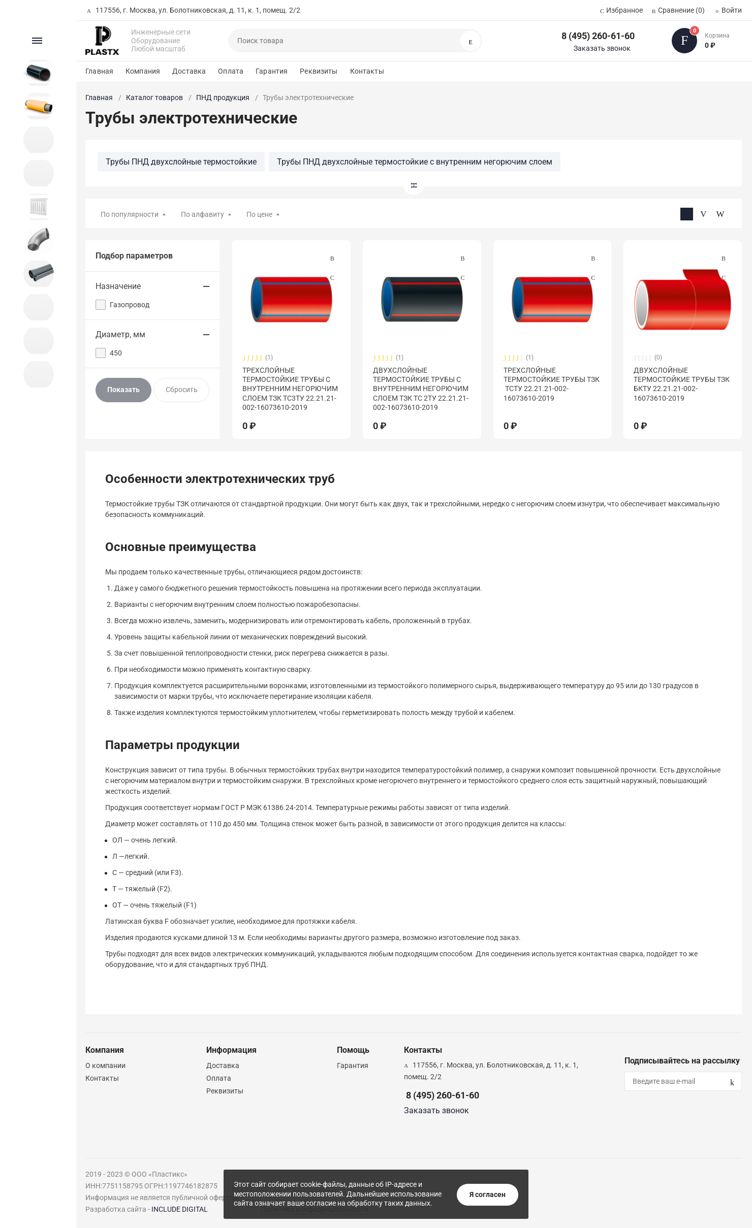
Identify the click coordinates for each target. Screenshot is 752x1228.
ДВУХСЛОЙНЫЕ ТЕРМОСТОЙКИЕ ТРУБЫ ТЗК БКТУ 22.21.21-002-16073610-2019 (682, 384)
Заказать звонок (602, 48)
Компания (143, 71)
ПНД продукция (222, 97)
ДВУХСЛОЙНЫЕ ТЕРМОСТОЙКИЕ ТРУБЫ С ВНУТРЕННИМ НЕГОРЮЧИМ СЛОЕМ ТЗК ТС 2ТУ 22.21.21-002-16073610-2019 (420, 388)
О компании (105, 1065)
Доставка (189, 71)
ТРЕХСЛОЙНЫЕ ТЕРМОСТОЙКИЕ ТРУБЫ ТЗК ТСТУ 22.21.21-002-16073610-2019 (552, 384)
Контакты (367, 71)
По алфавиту (202, 214)
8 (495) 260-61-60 (598, 35)
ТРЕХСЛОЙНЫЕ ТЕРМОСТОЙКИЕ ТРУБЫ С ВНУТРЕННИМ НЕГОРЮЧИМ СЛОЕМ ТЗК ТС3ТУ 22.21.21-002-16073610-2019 (290, 388)
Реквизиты (318, 71)
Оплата (230, 71)
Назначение (118, 286)
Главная (99, 71)
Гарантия (272, 71)
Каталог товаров (154, 97)
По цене (259, 214)
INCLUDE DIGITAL (179, 1209)
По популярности (130, 214)
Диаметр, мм (120, 334)
